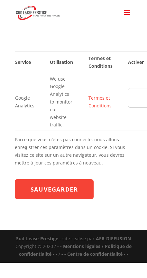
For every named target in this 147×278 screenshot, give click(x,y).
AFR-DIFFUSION (113, 238)
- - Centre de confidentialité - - (94, 254)
